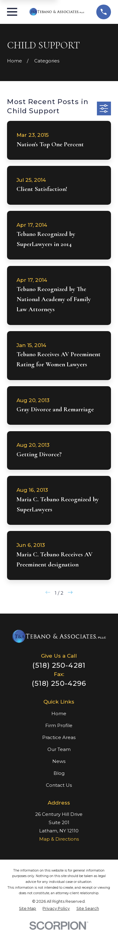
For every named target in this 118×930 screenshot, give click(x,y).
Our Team (59, 749)
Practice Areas (59, 737)
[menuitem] (27, 908)
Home (58, 713)
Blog (59, 773)
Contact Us (59, 785)
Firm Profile (58, 725)
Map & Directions (59, 839)
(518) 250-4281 (59, 665)
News (58, 761)
